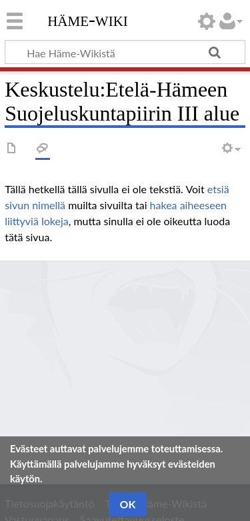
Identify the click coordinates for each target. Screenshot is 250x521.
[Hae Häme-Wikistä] (125, 52)
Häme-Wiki (87, 19)
